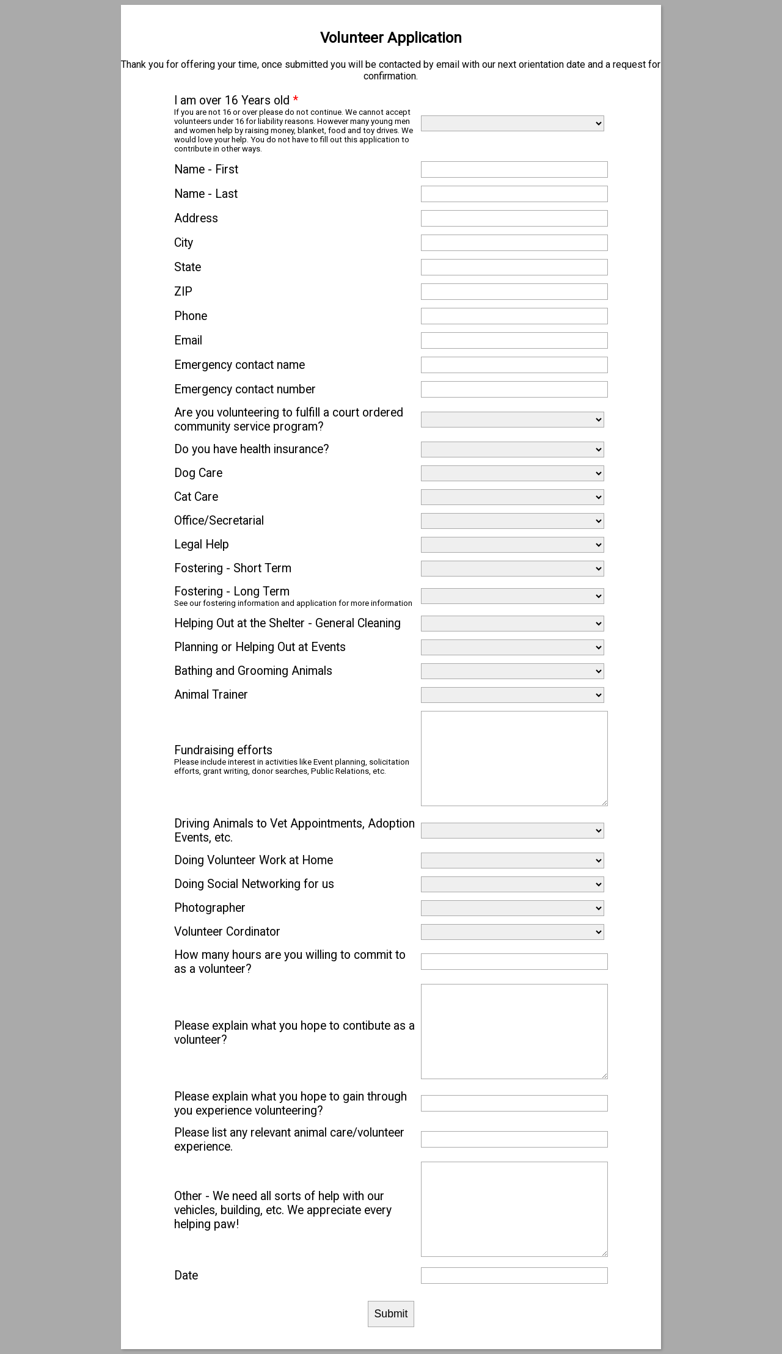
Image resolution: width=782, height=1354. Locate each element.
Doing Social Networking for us (254, 884)
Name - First (206, 169)
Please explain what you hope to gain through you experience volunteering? (290, 1104)
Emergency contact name (239, 365)
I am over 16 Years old (236, 100)
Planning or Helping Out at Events (260, 647)
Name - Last (206, 194)
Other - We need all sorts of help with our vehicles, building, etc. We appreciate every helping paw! (283, 1210)
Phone (190, 316)
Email (188, 340)
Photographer (210, 908)
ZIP (183, 292)
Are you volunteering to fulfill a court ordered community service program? (288, 420)
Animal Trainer (211, 695)
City (183, 243)
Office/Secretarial (219, 521)
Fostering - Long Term (232, 591)
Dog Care (198, 473)
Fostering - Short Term (232, 568)
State (187, 267)
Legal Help (201, 544)
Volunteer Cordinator (227, 932)
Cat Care (196, 497)
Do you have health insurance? (251, 449)
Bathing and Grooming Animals (253, 671)
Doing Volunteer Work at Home (253, 860)
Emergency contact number (245, 389)
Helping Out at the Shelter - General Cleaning (287, 623)
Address (196, 218)
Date (186, 1275)
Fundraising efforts (223, 750)
